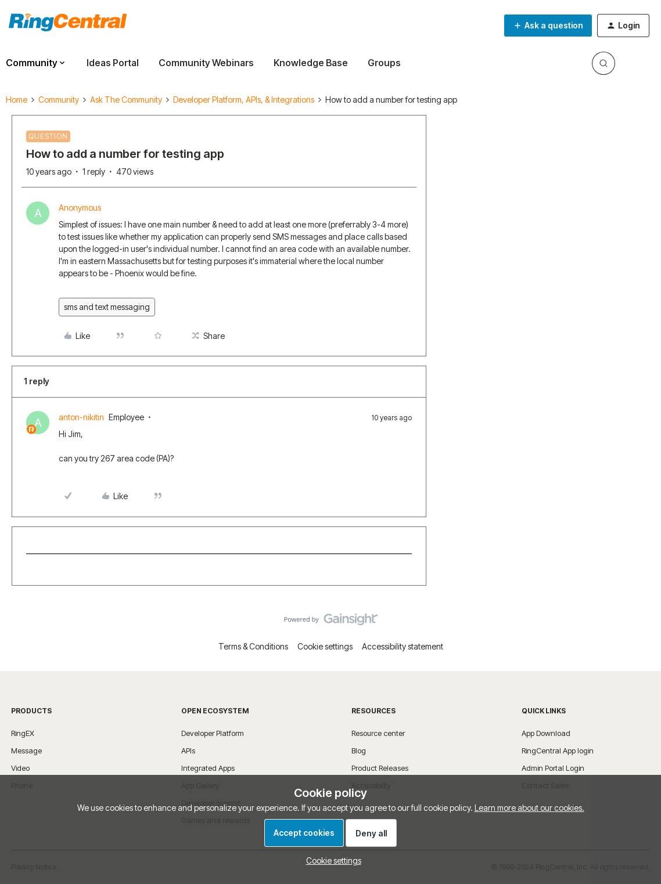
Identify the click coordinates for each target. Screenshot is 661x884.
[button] (548, 25)
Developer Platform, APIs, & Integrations (243, 99)
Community (58, 99)
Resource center (378, 733)
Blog (358, 750)
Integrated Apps (208, 768)
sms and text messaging (107, 307)
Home (16, 99)
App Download (546, 733)
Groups (384, 62)
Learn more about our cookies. (529, 808)
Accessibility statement (402, 646)
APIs (188, 750)
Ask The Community (126, 99)
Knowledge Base (311, 62)
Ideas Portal (113, 62)
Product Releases (379, 768)
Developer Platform (212, 733)
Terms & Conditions (253, 646)
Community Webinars (206, 62)
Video (20, 768)
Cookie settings (325, 646)
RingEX (22, 733)
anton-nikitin (81, 417)
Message (26, 750)
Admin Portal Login (553, 768)
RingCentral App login (558, 750)
